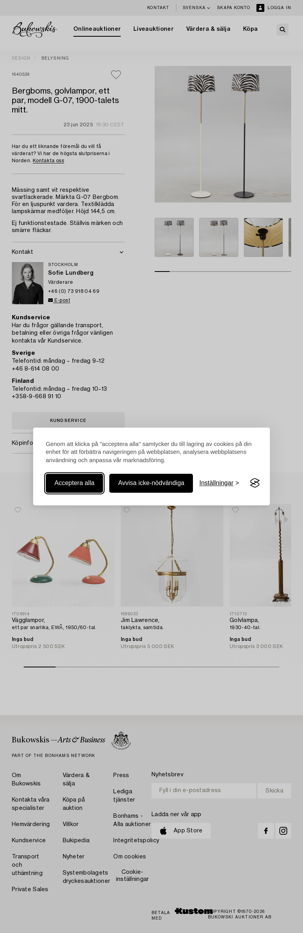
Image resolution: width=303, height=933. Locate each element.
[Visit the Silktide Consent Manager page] (254, 483)
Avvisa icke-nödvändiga (151, 483)
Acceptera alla (74, 483)
